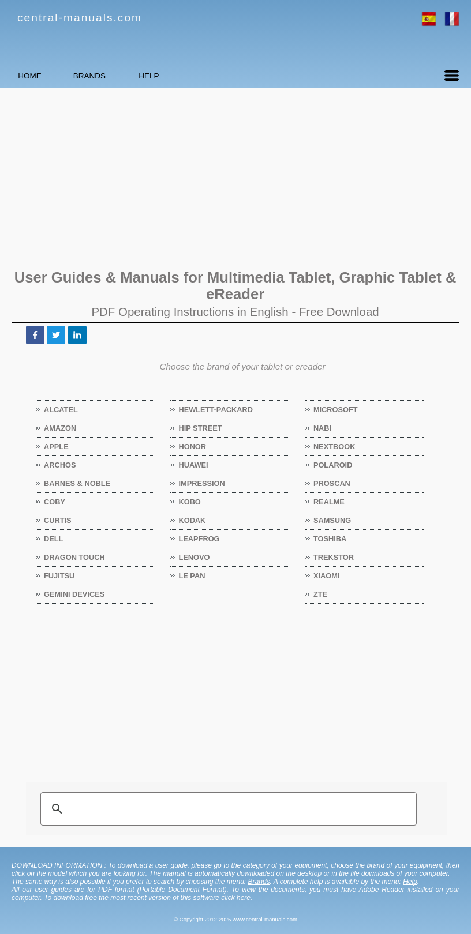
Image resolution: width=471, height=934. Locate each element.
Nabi (322, 428)
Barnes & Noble (77, 483)
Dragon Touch (74, 557)
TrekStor (334, 557)
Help (410, 881)
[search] (226, 809)
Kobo (189, 502)
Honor (192, 446)
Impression (202, 483)
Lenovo (194, 557)
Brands (259, 881)
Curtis (58, 520)
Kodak (192, 520)
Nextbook (335, 446)
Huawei (193, 465)
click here (236, 898)
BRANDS (130, 76)
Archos (60, 465)
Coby (54, 502)
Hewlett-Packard (215, 409)
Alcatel (61, 409)
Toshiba (330, 538)
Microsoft (336, 409)
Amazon (60, 428)
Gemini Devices (74, 594)
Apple (56, 446)
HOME (43, 76)
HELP (216, 76)
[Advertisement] (235, 177)
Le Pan (192, 575)
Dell (53, 538)
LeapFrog (199, 538)
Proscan (332, 483)
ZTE (320, 594)
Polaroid (333, 465)
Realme (329, 502)
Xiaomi (327, 575)
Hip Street (200, 428)
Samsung (332, 520)
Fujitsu (59, 575)
